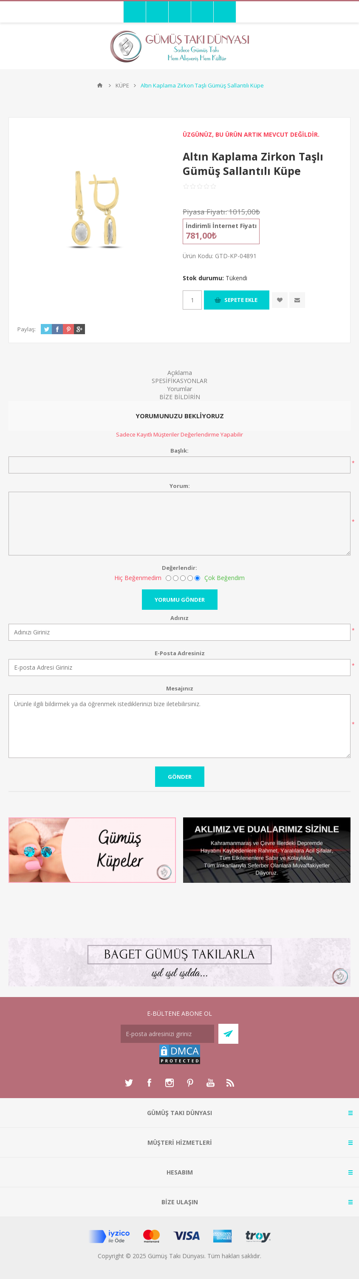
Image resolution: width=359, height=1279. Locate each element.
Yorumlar (179, 389)
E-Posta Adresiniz (180, 653)
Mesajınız (179, 688)
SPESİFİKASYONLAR (179, 381)
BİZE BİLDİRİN (179, 397)
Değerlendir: (179, 568)
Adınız (179, 618)
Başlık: (179, 450)
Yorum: (180, 486)
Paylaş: (26, 329)
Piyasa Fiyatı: (205, 212)
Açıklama (179, 373)
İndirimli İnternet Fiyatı (221, 226)
